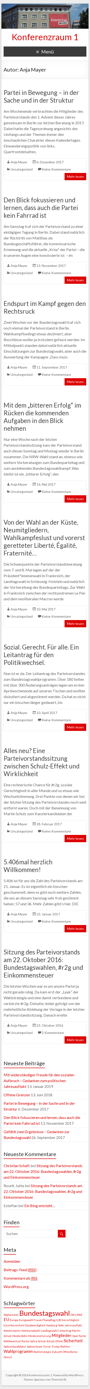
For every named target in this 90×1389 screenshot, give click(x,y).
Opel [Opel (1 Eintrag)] (75, 1335)
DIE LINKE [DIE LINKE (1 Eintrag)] (76, 1314)
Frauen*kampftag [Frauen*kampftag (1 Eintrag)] (44, 1320)
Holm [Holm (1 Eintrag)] (61, 1325)
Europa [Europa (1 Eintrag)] (14, 1320)
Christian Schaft (17, 1165)
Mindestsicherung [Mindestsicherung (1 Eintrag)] (39, 1335)
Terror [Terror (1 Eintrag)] (47, 1346)
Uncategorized (22, 169)
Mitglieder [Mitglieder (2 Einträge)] (62, 1335)
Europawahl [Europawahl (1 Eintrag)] (26, 1320)
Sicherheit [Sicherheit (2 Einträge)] (73, 1340)
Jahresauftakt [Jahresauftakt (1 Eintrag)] (73, 1325)
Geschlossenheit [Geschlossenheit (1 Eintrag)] (14, 1325)
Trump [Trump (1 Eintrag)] (56, 1346)
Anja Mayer (19, 162)
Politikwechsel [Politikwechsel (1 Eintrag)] (12, 1341)
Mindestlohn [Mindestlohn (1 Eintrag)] (20, 1335)
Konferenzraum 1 (45, 37)
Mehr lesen (75, 176)
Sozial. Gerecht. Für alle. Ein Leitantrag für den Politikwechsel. (41, 654)
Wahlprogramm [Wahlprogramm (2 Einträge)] (18, 1351)
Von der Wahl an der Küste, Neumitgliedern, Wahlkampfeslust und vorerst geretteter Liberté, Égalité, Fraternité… (44, 537)
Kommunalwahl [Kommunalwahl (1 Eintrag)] (31, 1330)
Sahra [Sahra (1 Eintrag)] (33, 1341)
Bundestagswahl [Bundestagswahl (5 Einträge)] (44, 1313)
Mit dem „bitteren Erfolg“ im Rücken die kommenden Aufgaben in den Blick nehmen (42, 416)
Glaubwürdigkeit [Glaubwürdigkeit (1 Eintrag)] (35, 1325)
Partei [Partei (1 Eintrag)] (82, 1335)
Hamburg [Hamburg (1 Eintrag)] (51, 1325)
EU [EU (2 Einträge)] (6, 1319)
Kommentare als (20, 1278)
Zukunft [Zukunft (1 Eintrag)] (57, 1351)
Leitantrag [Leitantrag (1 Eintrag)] (64, 1330)
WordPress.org (16, 1286)
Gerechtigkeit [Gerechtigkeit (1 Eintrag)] (70, 1320)
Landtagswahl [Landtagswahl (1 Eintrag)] (49, 1330)
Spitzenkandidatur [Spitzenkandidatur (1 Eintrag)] (15, 1346)
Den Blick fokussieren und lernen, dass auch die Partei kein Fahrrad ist (41, 207)
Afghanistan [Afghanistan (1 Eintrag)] (11, 1314)
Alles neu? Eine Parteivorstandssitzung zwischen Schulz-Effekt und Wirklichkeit (41, 762)
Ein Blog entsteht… (39, 1205)
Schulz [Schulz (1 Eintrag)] (42, 1341)
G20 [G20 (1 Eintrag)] (58, 1320)
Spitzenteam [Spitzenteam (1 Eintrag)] (34, 1346)
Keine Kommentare (56, 169)
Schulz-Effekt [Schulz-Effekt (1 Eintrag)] (55, 1341)
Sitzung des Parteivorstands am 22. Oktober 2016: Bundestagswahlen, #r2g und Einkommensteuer (43, 963)
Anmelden (12, 1261)
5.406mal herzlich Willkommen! (28, 865)
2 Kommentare (53, 1033)
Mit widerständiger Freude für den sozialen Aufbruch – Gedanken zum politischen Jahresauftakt (39, 1080)
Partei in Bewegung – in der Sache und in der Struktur (41, 96)
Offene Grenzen (17, 1094)
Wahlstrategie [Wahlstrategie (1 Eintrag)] (42, 1351)
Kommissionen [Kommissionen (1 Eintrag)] (12, 1330)
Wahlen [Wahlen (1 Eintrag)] (65, 1346)
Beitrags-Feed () (20, 1269)
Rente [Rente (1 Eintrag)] (25, 1341)
